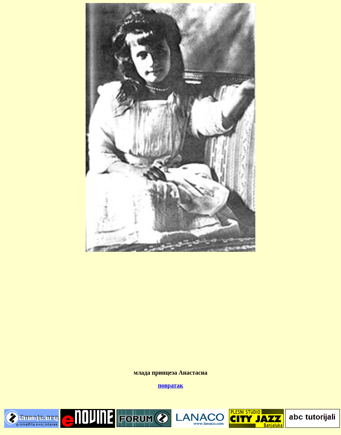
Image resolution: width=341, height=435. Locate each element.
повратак (170, 385)
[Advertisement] (170, 310)
